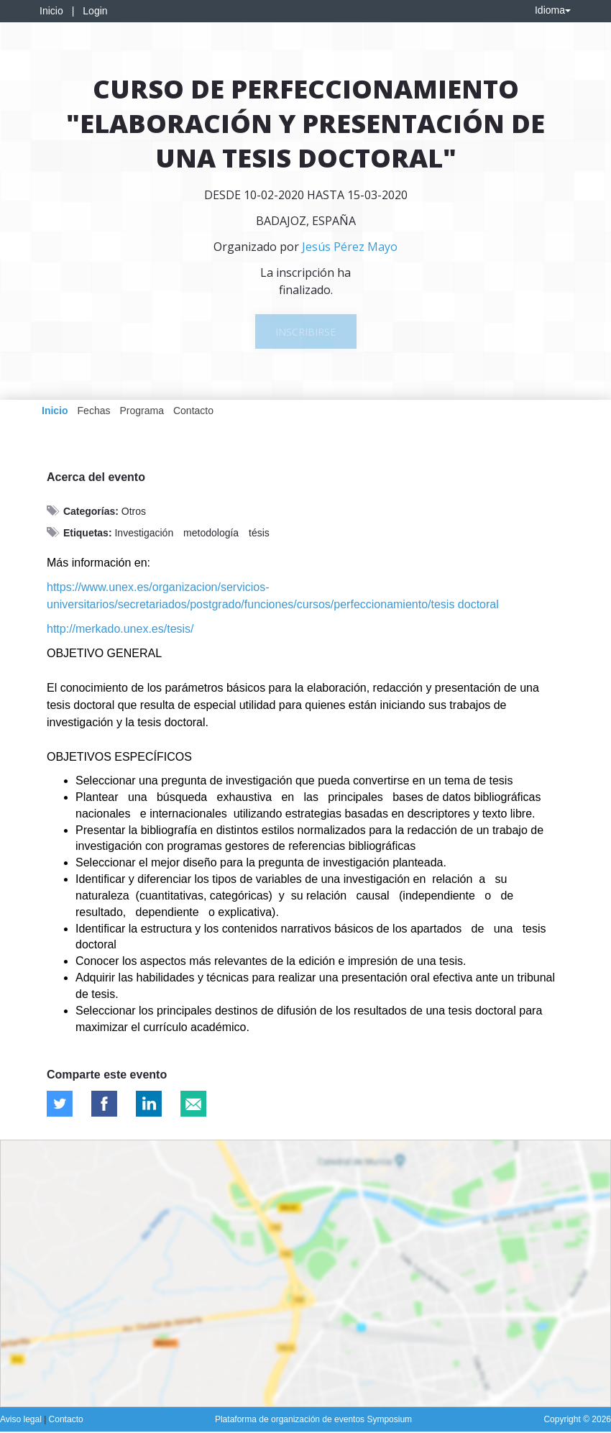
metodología (211, 533)
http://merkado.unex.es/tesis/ (120, 629)
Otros (133, 511)
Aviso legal (22, 1419)
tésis (259, 533)
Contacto (193, 410)
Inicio (51, 11)
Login (95, 11)
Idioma (553, 10)
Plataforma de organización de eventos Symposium (313, 1419)
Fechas (94, 410)
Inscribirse (305, 332)
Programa (141, 410)
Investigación (143, 533)
